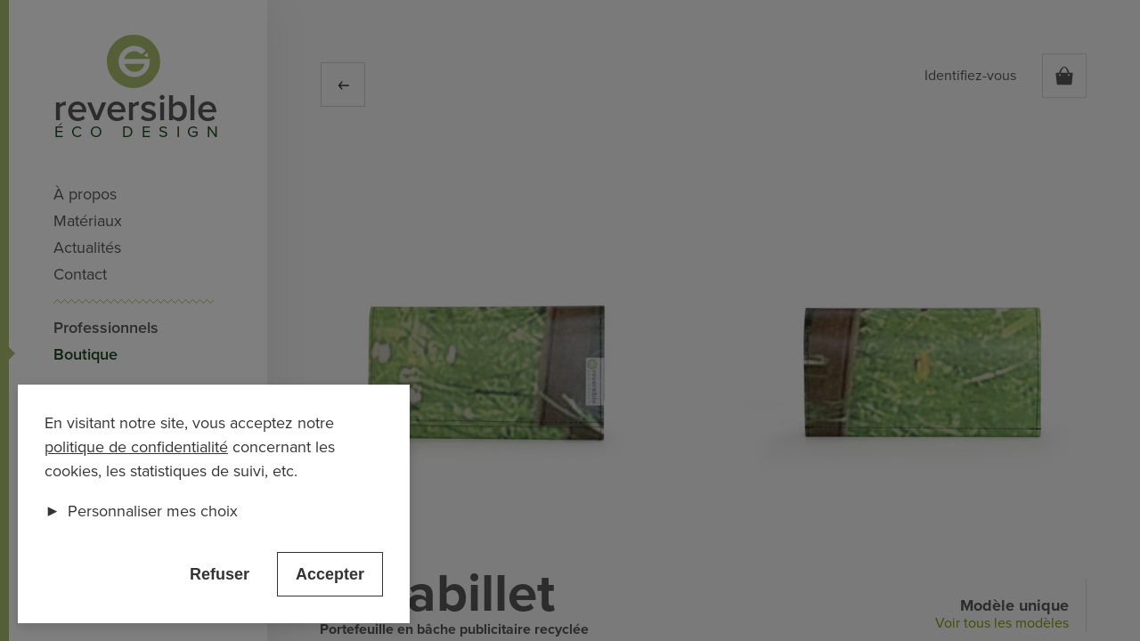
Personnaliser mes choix (141, 511)
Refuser (219, 574)
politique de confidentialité (136, 447)
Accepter (330, 574)
